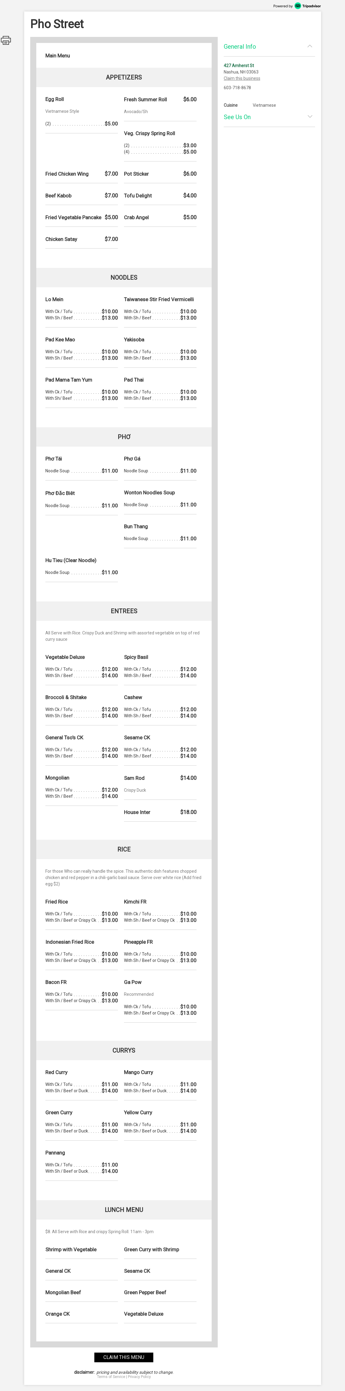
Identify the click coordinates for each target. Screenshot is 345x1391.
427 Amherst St (239, 65)
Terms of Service (111, 1377)
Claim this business (242, 78)
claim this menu (123, 1357)
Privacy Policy (139, 1377)
